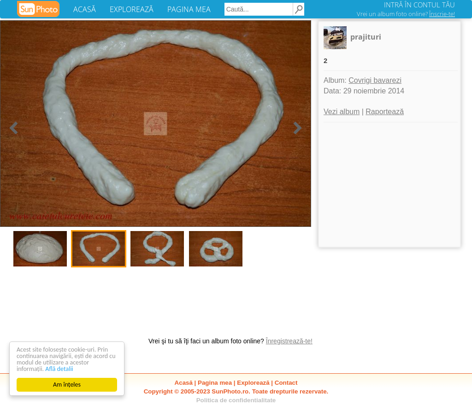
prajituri (365, 37)
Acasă (184, 382)
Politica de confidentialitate (236, 400)
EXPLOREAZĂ (131, 9)
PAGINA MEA (189, 9)
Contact (286, 382)
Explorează (253, 382)
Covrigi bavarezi (374, 80)
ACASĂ (84, 9)
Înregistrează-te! (289, 341)
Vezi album (342, 112)
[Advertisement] (389, 184)
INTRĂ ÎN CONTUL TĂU (419, 4)
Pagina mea (215, 382)
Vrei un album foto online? (406, 14)
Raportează (385, 112)
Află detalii (59, 369)
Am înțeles (67, 384)
